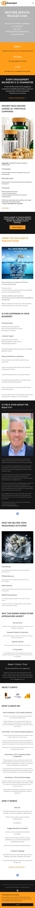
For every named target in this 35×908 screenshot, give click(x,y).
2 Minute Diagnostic (17, 227)
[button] (33, 3)
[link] (9, 3)
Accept (17, 904)
